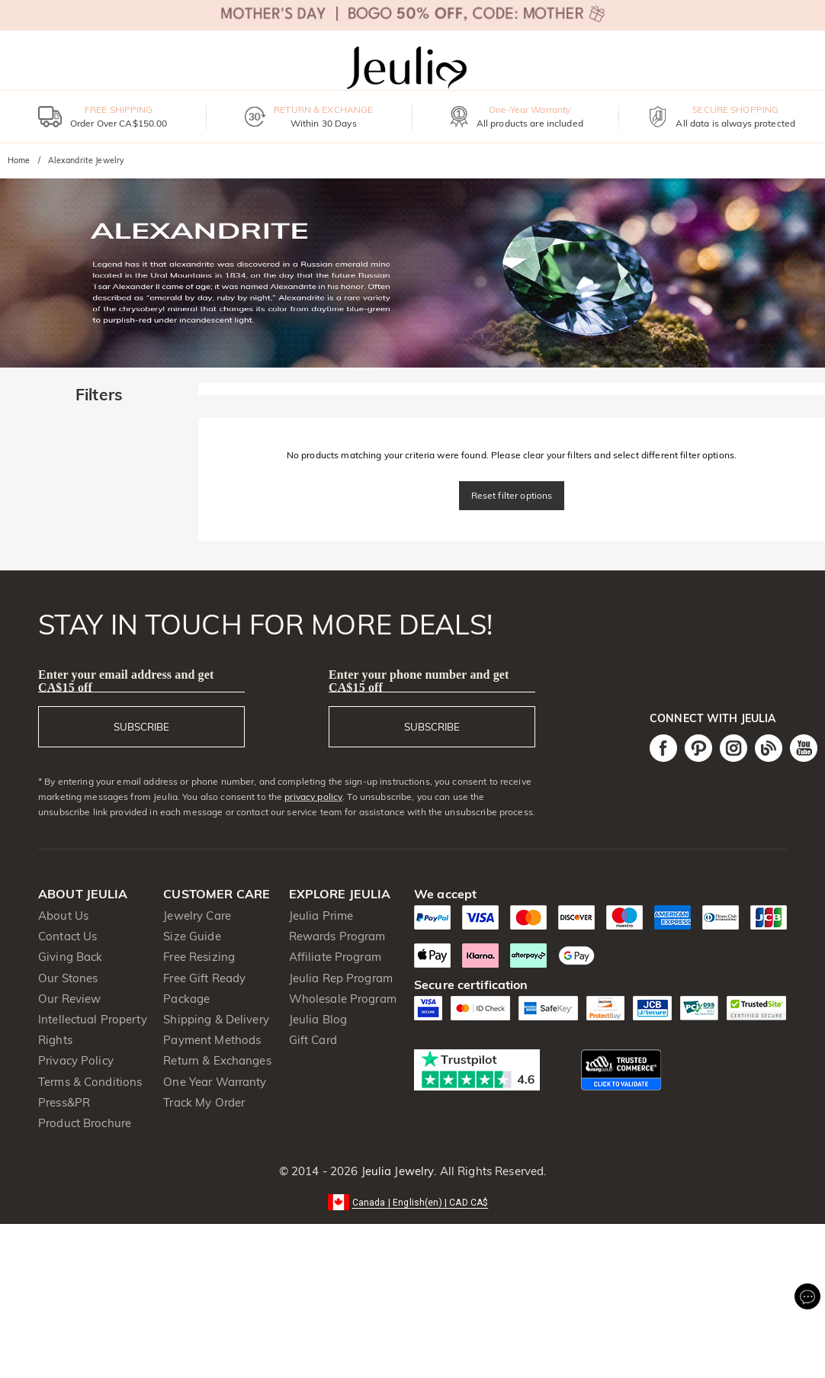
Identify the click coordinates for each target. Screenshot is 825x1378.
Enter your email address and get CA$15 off (125, 681)
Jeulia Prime (321, 915)
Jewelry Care (197, 915)
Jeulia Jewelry (396, 1171)
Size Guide (191, 936)
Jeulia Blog (318, 1019)
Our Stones (68, 978)
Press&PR (64, 1102)
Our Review (69, 998)
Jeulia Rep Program (341, 978)
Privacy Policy (76, 1060)
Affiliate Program (335, 956)
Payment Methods (212, 1040)
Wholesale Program (342, 998)
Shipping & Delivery (216, 1019)
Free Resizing (199, 956)
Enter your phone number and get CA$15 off (419, 681)
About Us (63, 915)
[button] (413, 1201)
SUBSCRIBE (141, 727)
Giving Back (70, 956)
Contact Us (67, 936)
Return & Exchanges (217, 1060)
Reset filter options (512, 495)
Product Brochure (84, 1123)
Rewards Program (337, 936)
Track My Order (204, 1102)
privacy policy (313, 796)
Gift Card (313, 1040)
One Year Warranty (214, 1081)
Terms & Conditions (90, 1081)
